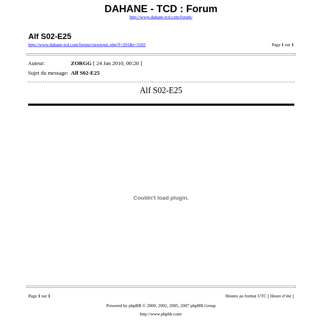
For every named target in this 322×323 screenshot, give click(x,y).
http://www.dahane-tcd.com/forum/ (161, 17)
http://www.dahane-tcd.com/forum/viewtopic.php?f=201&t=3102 (86, 44)
